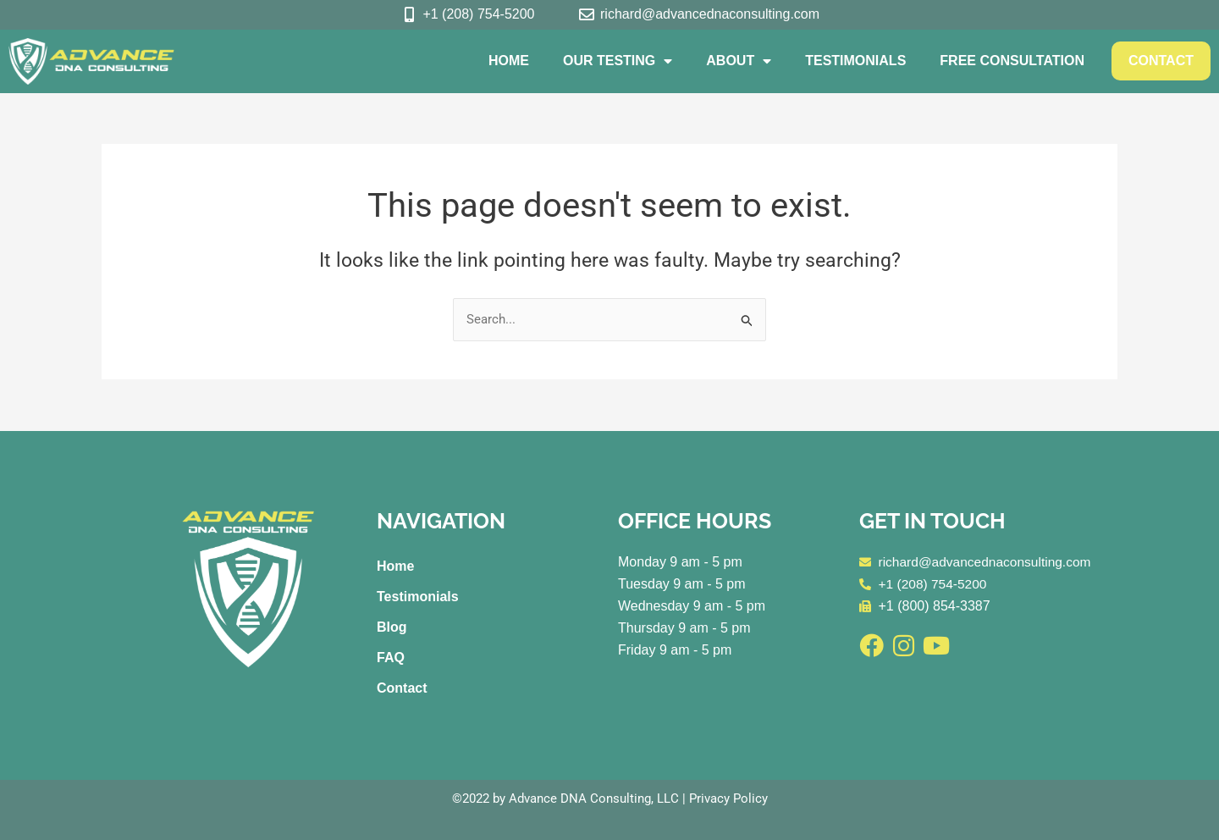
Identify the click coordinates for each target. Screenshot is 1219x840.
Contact (1161, 60)
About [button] (738, 61)
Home (508, 60)
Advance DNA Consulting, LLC (594, 798)
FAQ (391, 657)
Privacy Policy (728, 798)
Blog (392, 627)
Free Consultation (1012, 60)
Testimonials (855, 60)
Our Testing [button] (617, 61)
